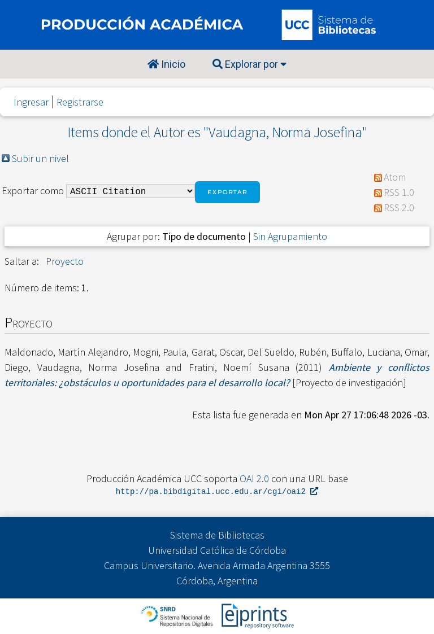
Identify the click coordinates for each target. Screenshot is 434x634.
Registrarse (80, 101)
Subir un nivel (40, 158)
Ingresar (31, 101)
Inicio (166, 64)
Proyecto (65, 261)
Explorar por (249, 64)
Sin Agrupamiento (290, 236)
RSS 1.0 (399, 192)
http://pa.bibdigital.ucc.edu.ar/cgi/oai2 (217, 492)
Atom (395, 176)
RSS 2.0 (399, 207)
